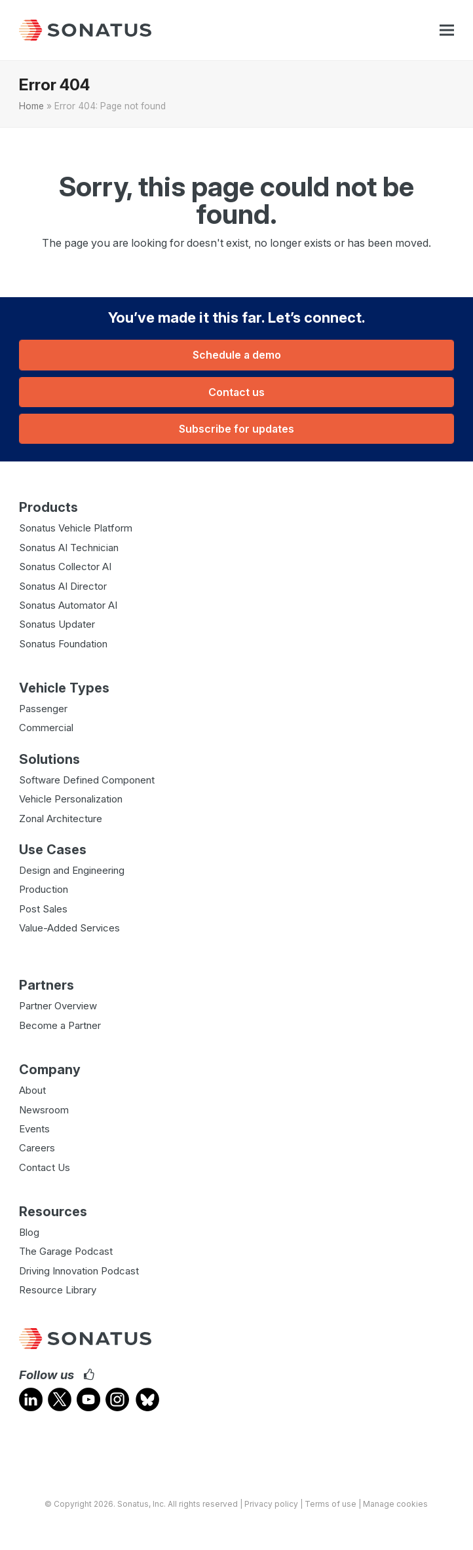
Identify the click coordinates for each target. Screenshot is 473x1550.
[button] (447, 30)
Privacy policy (271, 1504)
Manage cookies (395, 1504)
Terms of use (330, 1504)
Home (31, 106)
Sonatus (133, 1504)
